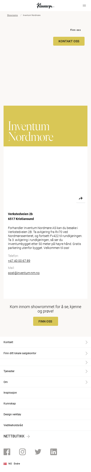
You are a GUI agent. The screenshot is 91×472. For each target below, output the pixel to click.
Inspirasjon (10, 392)
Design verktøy (12, 414)
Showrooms (12, 15)
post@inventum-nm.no (24, 273)
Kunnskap (10, 403)
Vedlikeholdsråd (13, 425)
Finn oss (75, 30)
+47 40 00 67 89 (19, 260)
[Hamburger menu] (84, 5)
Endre (17, 463)
